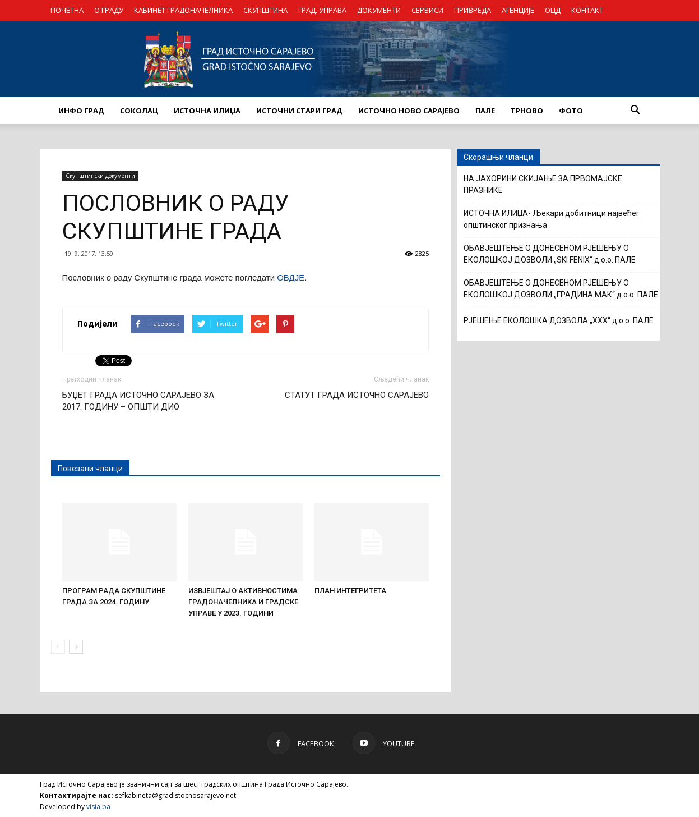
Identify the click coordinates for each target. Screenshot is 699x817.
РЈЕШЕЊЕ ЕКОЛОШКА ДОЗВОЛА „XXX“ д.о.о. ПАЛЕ (559, 320)
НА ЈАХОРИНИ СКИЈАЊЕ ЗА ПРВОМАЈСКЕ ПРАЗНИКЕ (543, 184)
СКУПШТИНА (265, 10)
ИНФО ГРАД (81, 110)
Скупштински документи (100, 176)
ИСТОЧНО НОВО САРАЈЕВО (409, 110)
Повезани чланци (90, 468)
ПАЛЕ (485, 110)
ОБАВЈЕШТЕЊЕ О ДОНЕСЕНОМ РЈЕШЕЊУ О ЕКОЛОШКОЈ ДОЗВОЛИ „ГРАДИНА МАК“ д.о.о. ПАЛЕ (561, 288)
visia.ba (98, 806)
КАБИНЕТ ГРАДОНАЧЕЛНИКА (183, 10)
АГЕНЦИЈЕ (518, 10)
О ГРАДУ (108, 10)
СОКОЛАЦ (139, 110)
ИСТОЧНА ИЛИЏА (207, 110)
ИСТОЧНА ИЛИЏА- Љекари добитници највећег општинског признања (552, 219)
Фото (571, 110)
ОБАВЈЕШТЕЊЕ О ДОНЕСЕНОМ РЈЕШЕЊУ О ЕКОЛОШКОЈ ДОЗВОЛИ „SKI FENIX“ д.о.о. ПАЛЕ (550, 254)
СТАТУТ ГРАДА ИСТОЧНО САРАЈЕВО (357, 395)
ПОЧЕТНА (67, 10)
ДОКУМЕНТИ (379, 10)
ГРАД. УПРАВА (322, 10)
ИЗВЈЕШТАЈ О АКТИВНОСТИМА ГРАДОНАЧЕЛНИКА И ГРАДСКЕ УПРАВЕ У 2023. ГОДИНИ (243, 601)
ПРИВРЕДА (472, 10)
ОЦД (553, 10)
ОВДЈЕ (290, 277)
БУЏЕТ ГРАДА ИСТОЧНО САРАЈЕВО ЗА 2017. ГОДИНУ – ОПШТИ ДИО (138, 401)
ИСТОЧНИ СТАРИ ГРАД (299, 110)
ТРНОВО (527, 110)
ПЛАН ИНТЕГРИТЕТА (350, 590)
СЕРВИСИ (427, 10)
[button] (635, 110)
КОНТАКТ (587, 10)
